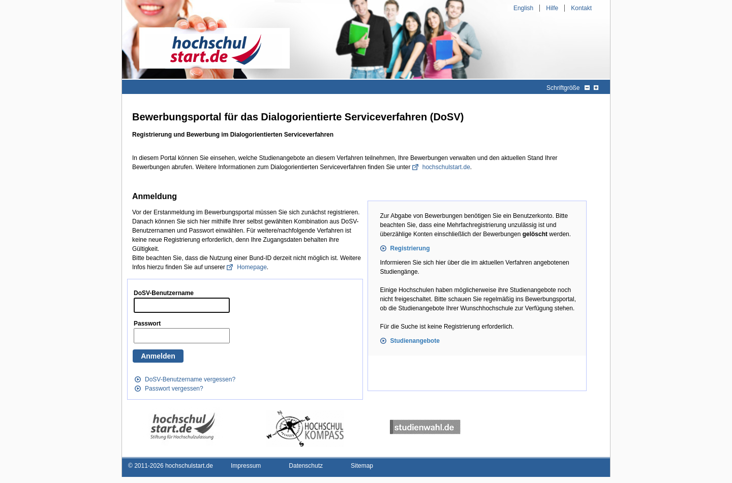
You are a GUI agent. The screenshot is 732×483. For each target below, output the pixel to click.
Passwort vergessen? (174, 388)
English (523, 8)
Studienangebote (415, 340)
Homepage (252, 267)
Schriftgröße (563, 87)
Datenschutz (306, 465)
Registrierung (410, 248)
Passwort (147, 323)
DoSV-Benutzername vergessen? (190, 379)
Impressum (246, 465)
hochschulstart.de (446, 167)
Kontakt (581, 8)
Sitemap (362, 465)
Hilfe (552, 8)
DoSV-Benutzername (164, 293)
